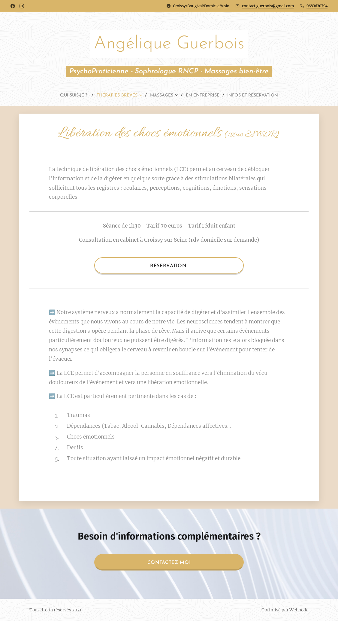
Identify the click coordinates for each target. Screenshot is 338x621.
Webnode (299, 610)
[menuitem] (64, 95)
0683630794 (316, 5)
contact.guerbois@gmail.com (268, 5)
